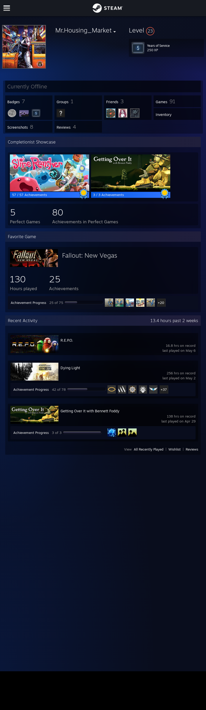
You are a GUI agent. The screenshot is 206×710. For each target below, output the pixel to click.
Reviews (192, 449)
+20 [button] (161, 303)
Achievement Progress (28, 303)
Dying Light (70, 368)
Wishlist (174, 449)
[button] (166, 30)
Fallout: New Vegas (89, 255)
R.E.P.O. (66, 340)
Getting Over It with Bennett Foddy (89, 411)
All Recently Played (148, 449)
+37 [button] (164, 389)
